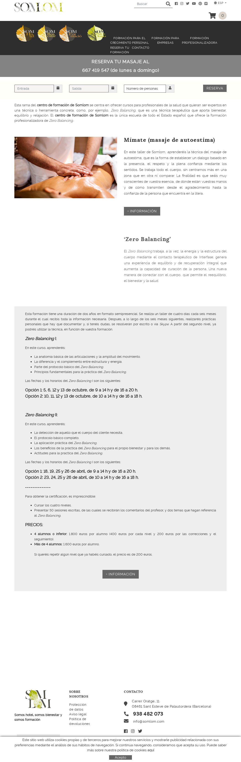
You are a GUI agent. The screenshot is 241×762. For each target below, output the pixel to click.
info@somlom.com (149, 721)
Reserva (215, 88)
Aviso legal (78, 714)
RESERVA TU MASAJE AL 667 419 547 (120, 66)
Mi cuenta (137, 741)
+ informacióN (120, 574)
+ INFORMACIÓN (142, 211)
